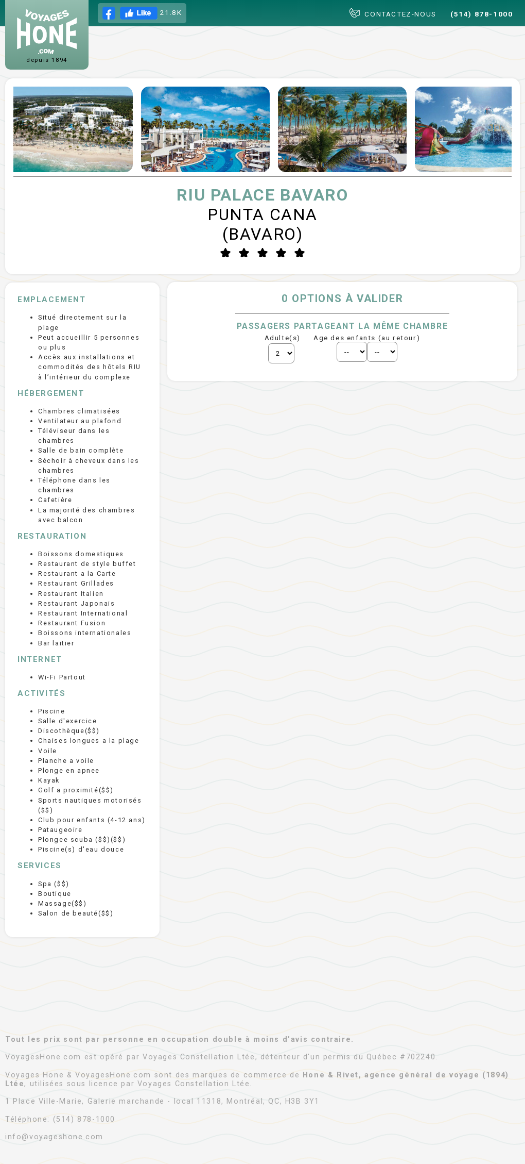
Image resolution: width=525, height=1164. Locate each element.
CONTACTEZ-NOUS (392, 13)
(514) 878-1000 (481, 14)
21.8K (142, 13)
